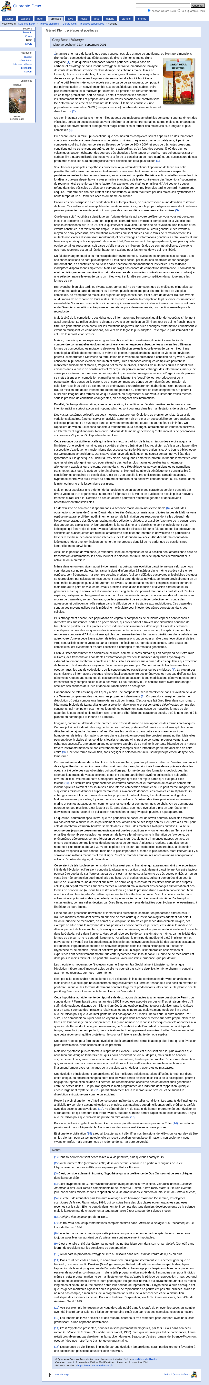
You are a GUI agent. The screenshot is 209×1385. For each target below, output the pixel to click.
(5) (177, 210)
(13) (133, 1117)
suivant (28, 71)
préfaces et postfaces (92, 23)
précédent (26, 68)
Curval (28, 36)
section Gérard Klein (164, 10)
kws (70, 18)
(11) (97, 1090)
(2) (74, 111)
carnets (126, 18)
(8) (143, 696)
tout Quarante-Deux (193, 10)
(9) (64, 752)
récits (83, 18)
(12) (100, 1108)
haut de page (61, 1374)
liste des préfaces (22, 64)
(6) (168, 508)
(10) (67, 783)
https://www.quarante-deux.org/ (94, 1365)
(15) (89, 1133)
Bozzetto (27, 32)
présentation (25, 60)
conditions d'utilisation (145, 1359)
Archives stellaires (49, 23)
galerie (110, 18)
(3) (71, 130)
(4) (158, 160)
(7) (173, 669)
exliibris (25, 18)
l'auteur (28, 56)
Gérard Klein (70, 23)
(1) (68, 62)
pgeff (40, 18)
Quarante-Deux (27, 6)
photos (142, 18)
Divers (28, 43)
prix (96, 18)
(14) (175, 1123)
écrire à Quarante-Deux (177, 1374)
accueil (9, 18)
